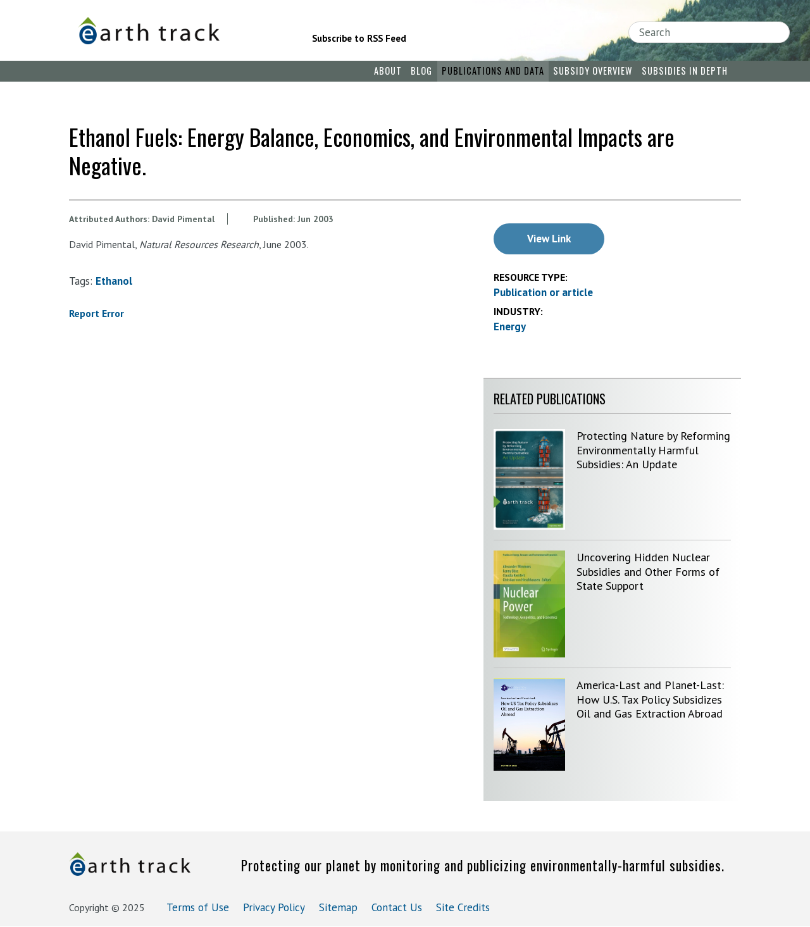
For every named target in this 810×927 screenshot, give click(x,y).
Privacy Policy (274, 907)
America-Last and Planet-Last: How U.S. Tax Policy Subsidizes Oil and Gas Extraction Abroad (650, 699)
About (388, 70)
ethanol (114, 281)
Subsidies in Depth (685, 70)
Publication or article (543, 292)
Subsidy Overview (592, 70)
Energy (510, 326)
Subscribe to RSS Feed (359, 38)
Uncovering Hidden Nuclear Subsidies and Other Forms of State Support (648, 571)
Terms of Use (197, 907)
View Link (549, 239)
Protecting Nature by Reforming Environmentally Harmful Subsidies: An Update (653, 449)
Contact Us (396, 907)
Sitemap (338, 907)
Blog (421, 70)
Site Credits (463, 907)
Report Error (96, 313)
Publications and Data (493, 70)
